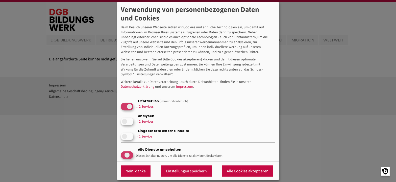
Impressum (184, 86)
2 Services (145, 106)
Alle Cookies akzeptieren (247, 171)
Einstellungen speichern (186, 171)
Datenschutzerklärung (137, 86)
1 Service (144, 136)
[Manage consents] (385, 171)
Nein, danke (136, 171)
